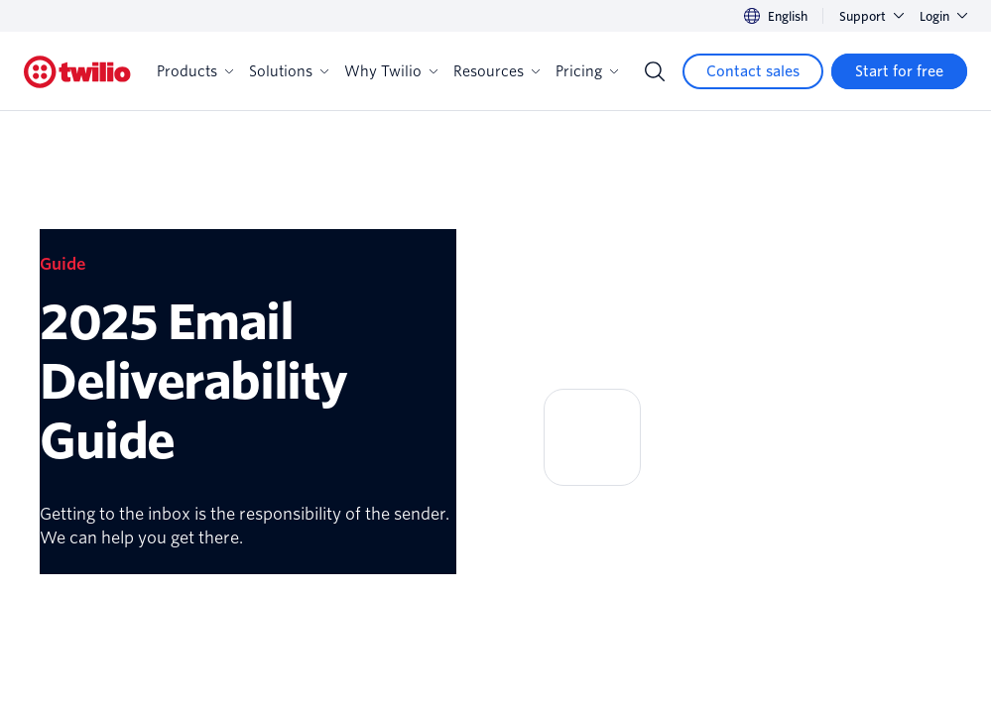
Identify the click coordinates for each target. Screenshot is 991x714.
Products (195, 71)
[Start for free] (899, 71)
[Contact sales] (752, 71)
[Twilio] (77, 72)
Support (871, 16)
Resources (496, 71)
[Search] (655, 71)
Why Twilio (390, 71)
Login (943, 16)
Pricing (587, 71)
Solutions (288, 71)
